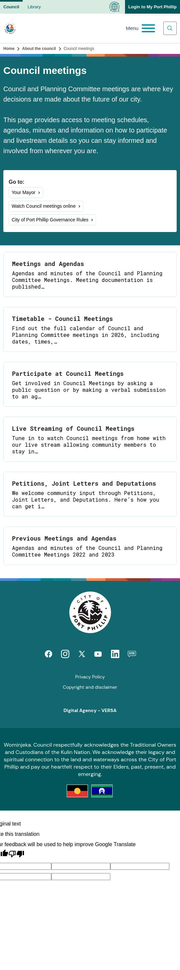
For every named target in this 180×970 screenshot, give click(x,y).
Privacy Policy (90, 677)
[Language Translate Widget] (114, 6)
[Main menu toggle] (140, 28)
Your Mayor (23, 192)
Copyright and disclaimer (90, 687)
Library (34, 6)
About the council (39, 48)
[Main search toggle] (170, 28)
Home (8, 48)
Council (11, 6)
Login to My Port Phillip (152, 6)
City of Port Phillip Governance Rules (50, 219)
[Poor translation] (16, 854)
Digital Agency (79, 710)
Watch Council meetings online (44, 206)
